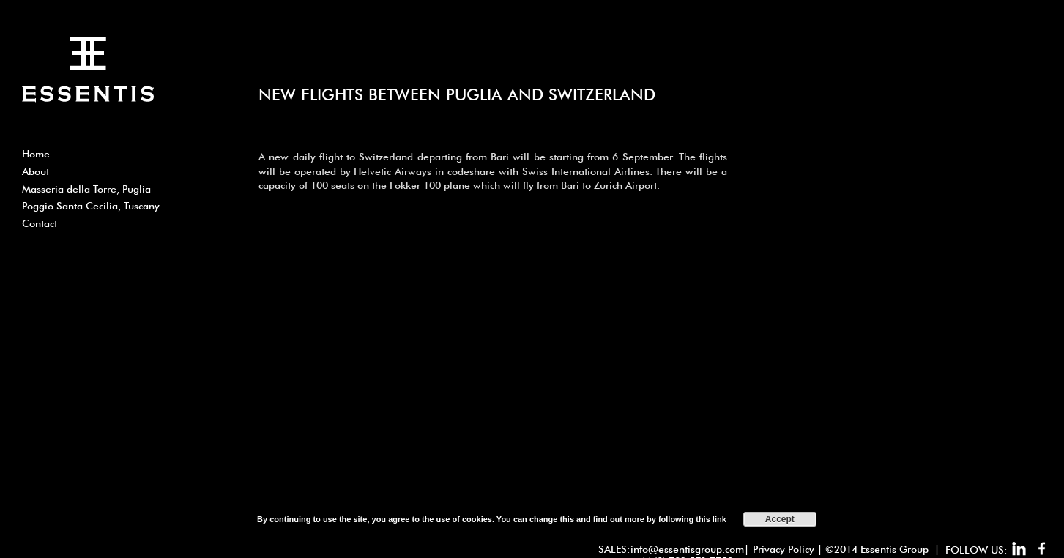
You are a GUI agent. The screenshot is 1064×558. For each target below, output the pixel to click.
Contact (39, 223)
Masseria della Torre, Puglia (86, 189)
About (35, 171)
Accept (780, 519)
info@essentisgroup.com (687, 549)
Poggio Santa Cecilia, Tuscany (91, 206)
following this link (692, 519)
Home (36, 154)
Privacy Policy (783, 549)
